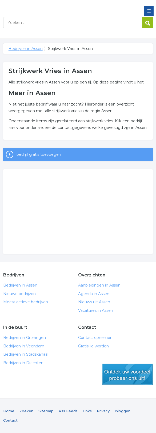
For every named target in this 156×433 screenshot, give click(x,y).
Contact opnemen (95, 337)
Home (8, 411)
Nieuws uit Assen (94, 302)
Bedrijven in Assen (42, 6)
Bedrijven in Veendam (23, 346)
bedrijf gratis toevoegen (39, 154)
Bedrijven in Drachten (23, 362)
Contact (10, 420)
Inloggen (122, 411)
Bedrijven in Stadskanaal (25, 354)
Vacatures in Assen (95, 310)
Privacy (103, 411)
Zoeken (26, 411)
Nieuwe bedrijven (19, 293)
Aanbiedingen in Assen (99, 285)
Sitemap (46, 411)
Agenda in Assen (93, 293)
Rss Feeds (68, 411)
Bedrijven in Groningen (24, 337)
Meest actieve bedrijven (25, 302)
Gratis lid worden (93, 346)
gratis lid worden (127, 374)
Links (87, 411)
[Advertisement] (78, 211)
